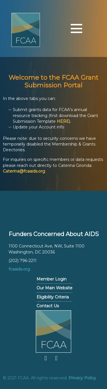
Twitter (56, 358)
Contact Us (48, 305)
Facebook (46, 358)
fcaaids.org (19, 269)
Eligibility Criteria (53, 297)
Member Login (51, 279)
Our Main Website (54, 287)
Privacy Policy (82, 377)
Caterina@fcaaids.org (24, 171)
